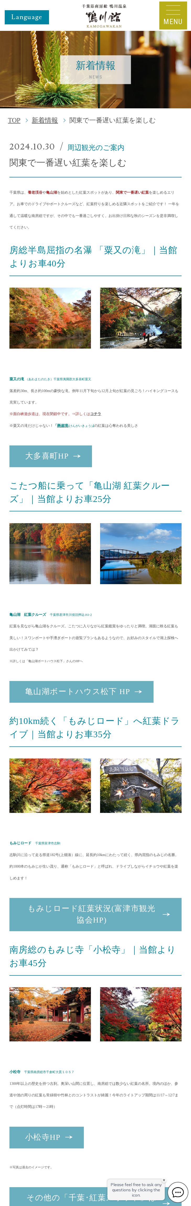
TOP (14, 120)
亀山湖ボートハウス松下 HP (77, 691)
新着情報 (45, 120)
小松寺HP (43, 1137)
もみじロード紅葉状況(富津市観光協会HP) (92, 914)
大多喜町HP (47, 456)
